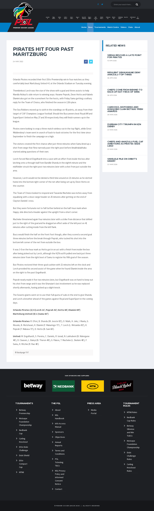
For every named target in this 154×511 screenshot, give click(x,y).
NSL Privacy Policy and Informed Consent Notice (60, 477)
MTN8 (21, 472)
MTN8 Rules (132, 412)
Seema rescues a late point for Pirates (124, 56)
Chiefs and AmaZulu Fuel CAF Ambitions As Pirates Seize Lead (125, 143)
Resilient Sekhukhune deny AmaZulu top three (123, 73)
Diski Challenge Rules (131, 455)
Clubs (130, 27)
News (90, 27)
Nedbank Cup (23, 432)
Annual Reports (58, 444)
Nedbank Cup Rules (131, 419)
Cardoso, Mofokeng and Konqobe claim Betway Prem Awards (125, 109)
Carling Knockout (23, 440)
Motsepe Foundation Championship (24, 421)
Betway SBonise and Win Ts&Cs (130, 430)
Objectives (60, 437)
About (137, 27)
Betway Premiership (24, 412)
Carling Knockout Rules (131, 467)
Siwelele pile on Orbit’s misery (122, 160)
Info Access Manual (60, 425)
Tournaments (100, 27)
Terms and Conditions (60, 452)
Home (83, 27)
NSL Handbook (59, 417)
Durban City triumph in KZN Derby (124, 125)
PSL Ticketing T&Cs (59, 462)
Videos (123, 27)
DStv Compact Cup (23, 463)
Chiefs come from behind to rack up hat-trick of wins (124, 90)
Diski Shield (24, 455)
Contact (58, 489)
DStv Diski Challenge (23, 449)
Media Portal (93, 412)
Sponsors (59, 432)
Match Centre (113, 27)
